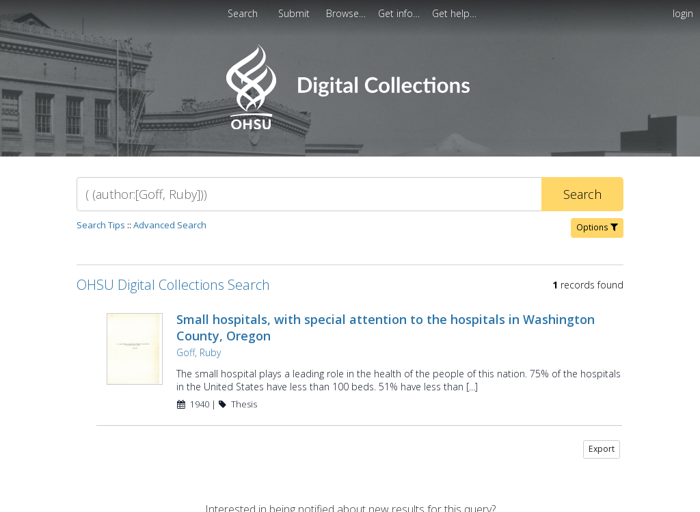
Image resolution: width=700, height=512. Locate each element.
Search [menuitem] (243, 13)
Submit (295, 13)
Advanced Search (169, 225)
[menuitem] (295, 13)
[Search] (309, 194)
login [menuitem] (683, 13)
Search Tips (101, 225)
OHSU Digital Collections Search (173, 284)
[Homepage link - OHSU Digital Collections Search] (349, 126)
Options (597, 227)
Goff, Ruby (198, 352)
